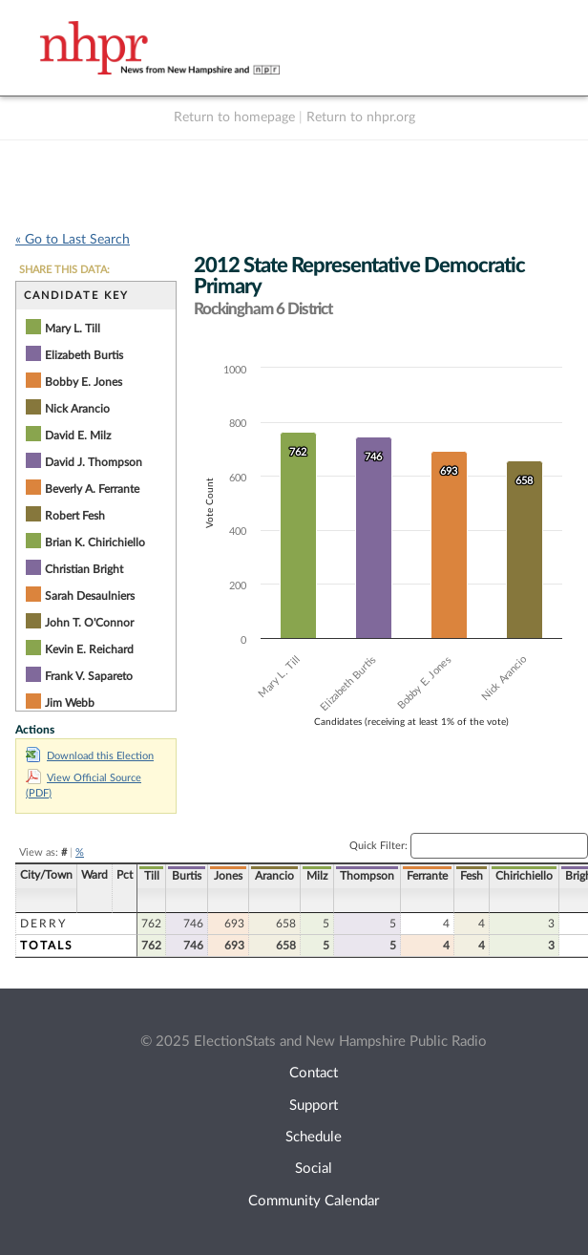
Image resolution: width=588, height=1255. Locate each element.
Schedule (313, 1137)
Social (313, 1168)
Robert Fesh (75, 515)
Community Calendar (313, 1201)
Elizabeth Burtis (84, 355)
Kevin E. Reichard (89, 649)
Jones (228, 876)
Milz (316, 876)
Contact (313, 1073)
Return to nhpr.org (360, 117)
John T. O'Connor (89, 622)
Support (313, 1105)
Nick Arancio (77, 409)
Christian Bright (84, 569)
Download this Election (90, 756)
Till (151, 876)
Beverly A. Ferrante (92, 489)
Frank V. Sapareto (89, 676)
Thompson (367, 876)
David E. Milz (78, 435)
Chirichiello (524, 876)
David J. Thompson (93, 462)
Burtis (186, 876)
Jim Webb (69, 703)
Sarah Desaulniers (90, 596)
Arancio (274, 876)
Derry (43, 923)
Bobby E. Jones (83, 382)
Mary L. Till (72, 328)
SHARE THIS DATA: (64, 270)
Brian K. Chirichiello (95, 542)
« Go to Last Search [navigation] (72, 239)
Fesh (471, 876)
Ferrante (427, 876)
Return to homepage (234, 117)
